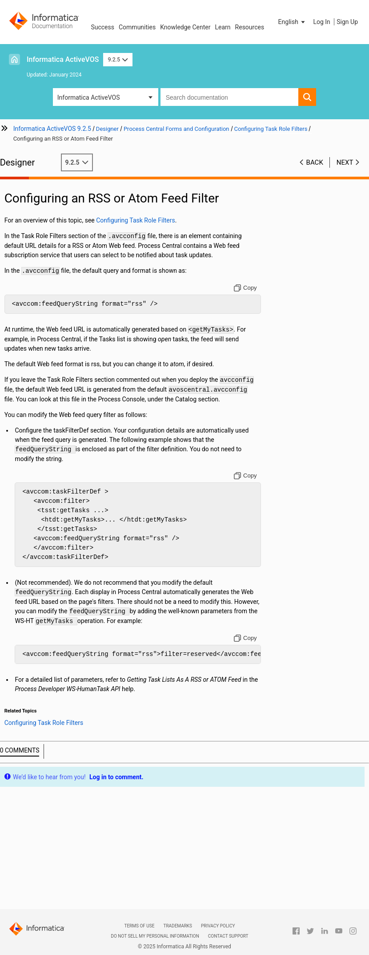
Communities (137, 27)
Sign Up (347, 21)
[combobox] (229, 97)
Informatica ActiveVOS (63, 59)
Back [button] (314, 162)
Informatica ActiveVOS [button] (88, 97)
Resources (250, 27)
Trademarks (177, 925)
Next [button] (345, 162)
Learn (223, 27)
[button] (292, 22)
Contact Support (228, 936)
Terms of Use (139, 925)
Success (102, 27)
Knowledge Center (185, 27)
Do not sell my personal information (155, 936)
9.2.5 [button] (118, 59)
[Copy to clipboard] (247, 288)
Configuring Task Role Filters (145, 220)
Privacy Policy (218, 925)
